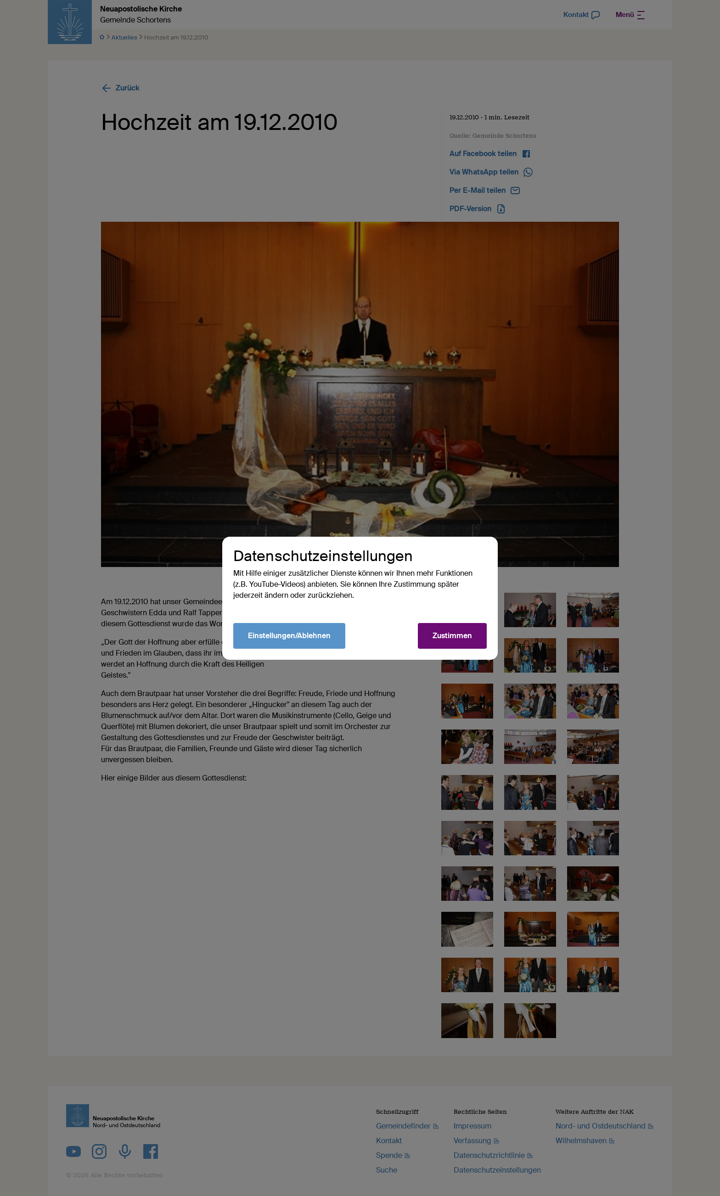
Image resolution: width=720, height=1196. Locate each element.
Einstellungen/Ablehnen (289, 635)
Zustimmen (452, 635)
